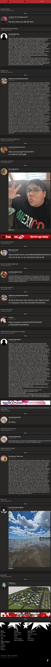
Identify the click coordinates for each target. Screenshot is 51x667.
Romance (3, 649)
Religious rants (4, 70)
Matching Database (19, 640)
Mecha (2, 648)
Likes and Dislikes (8, 311)
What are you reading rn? (7, 287)
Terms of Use (4, 655)
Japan (29, 637)
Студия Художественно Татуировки (9, 28)
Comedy (3, 645)
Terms (2, 638)
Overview (3, 632)
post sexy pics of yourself (7, 161)
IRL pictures (3, 499)
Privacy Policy (14, 655)
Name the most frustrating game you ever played (13, 331)
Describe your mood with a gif (8, 428)
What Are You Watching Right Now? (9, 264)
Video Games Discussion (9, 333)
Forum (15, 637)
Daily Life (3, 646)
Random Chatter (11, 10)
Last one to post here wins (7, 242)
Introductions (7, 410)
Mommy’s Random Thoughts (8, 448)
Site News (30, 632)
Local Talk (10, 30)
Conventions (31, 640)
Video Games (31, 638)
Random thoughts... (5, 9)
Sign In (42, 1)
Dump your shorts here (6, 309)
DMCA (9, 655)
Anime (29, 635)
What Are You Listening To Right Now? (10, 139)
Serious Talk (10, 72)
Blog (2, 634)
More (25, 13)
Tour (2, 640)
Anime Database (18, 638)
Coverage (3, 635)
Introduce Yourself (32, 634)
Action (2, 643)
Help (2, 637)
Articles (16, 635)
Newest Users (17, 634)
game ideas (3, 575)
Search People (17, 632)
